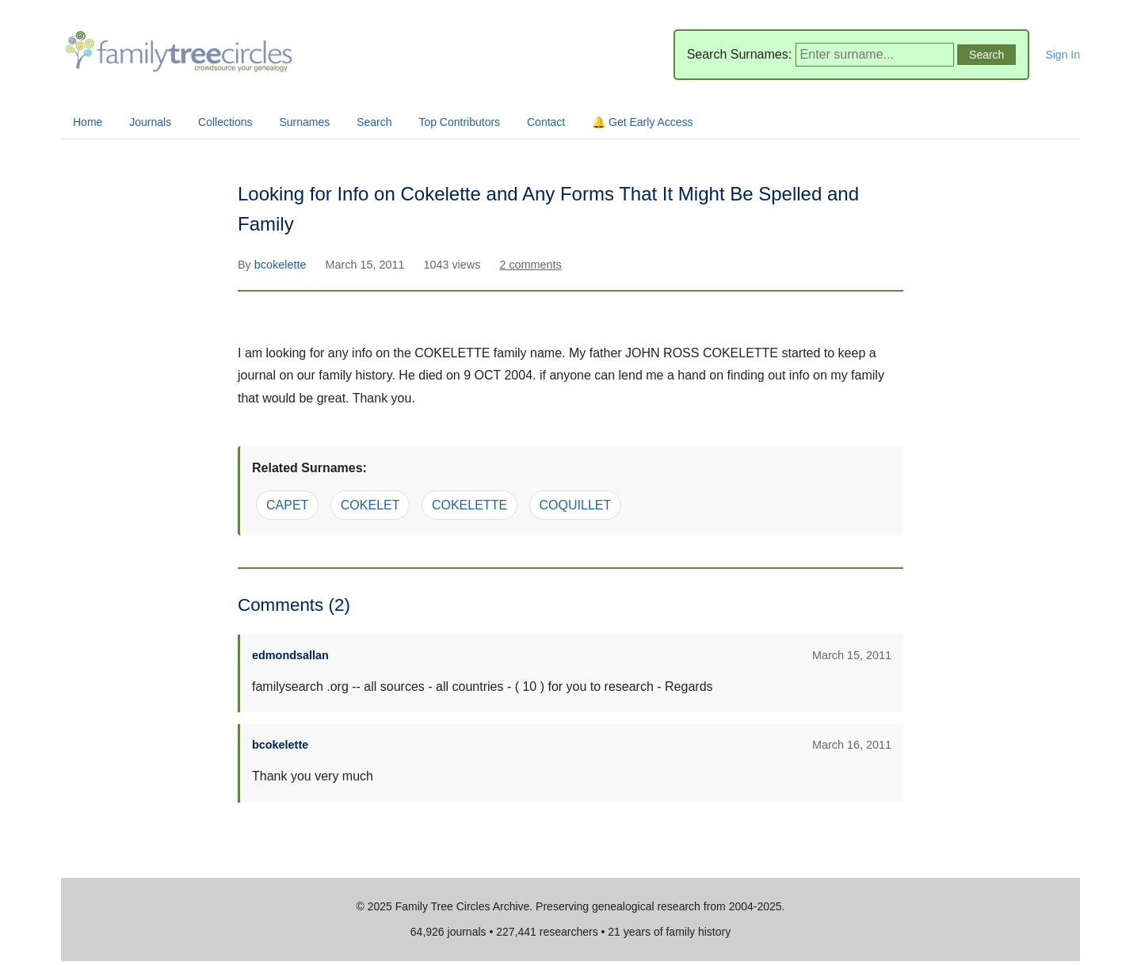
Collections (225, 122)
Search (374, 122)
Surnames (304, 122)
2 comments (530, 264)
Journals (150, 122)
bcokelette (282, 264)
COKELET (370, 505)
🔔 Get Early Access (642, 122)
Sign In (1062, 54)
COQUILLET (576, 505)
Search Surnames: (739, 54)
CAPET (287, 505)
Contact (546, 122)
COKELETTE (469, 505)
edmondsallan (290, 655)
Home (87, 122)
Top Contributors (459, 122)
